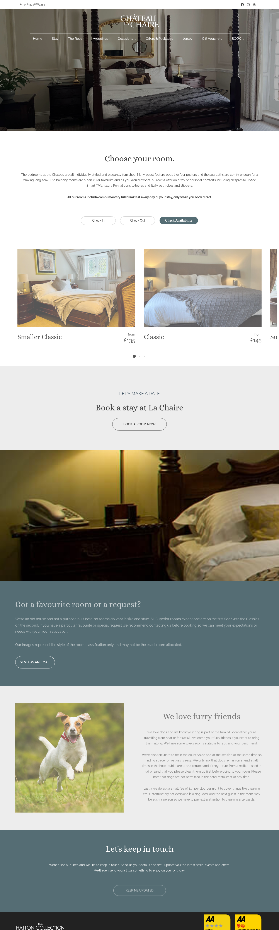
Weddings (100, 39)
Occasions (125, 39)
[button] (139, 891)
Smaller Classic (39, 337)
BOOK (236, 39)
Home (37, 39)
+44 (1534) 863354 (32, 4)
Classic (154, 337)
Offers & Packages (159, 39)
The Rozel (75, 39)
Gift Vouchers (212, 39)
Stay (55, 39)
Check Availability (178, 220)
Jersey (187, 39)
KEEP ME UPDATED (139, 891)
